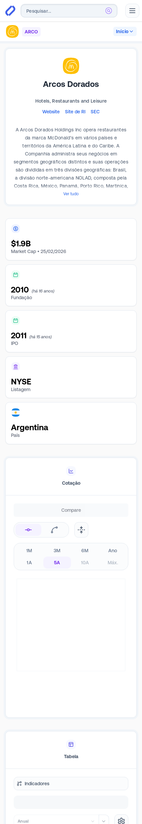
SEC (95, 111)
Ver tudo (71, 194)
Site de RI (75, 111)
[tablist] (71, 476)
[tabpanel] (71, 577)
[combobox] (69, 10)
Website (51, 111)
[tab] (71, 476)
